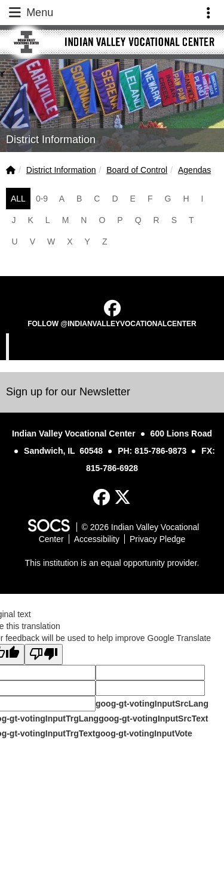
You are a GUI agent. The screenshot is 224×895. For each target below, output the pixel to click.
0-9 (42, 198)
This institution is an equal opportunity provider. (112, 563)
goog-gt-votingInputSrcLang (152, 703)
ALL (18, 198)
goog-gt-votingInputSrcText (153, 718)
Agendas (194, 170)
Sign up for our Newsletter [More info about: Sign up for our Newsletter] (68, 392)
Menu (30, 12)
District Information (61, 170)
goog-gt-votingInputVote (143, 733)
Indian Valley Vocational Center (113, 346)
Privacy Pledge (157, 539)
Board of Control (136, 170)
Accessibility (96, 539)
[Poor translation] (43, 654)
